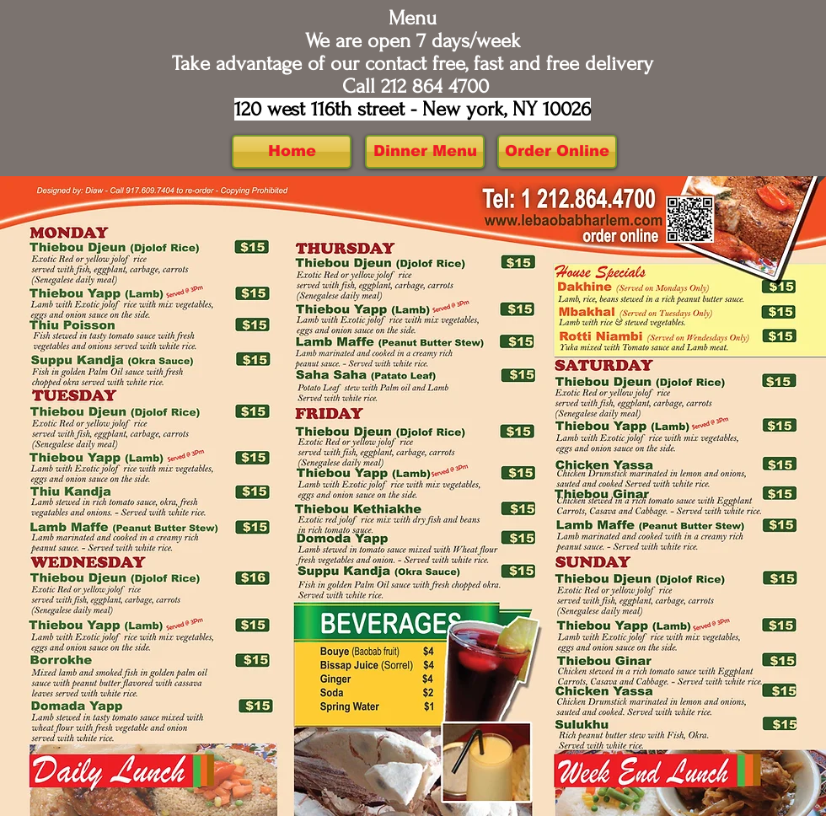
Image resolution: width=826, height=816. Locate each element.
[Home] (291, 152)
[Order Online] (557, 152)
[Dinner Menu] (425, 152)
